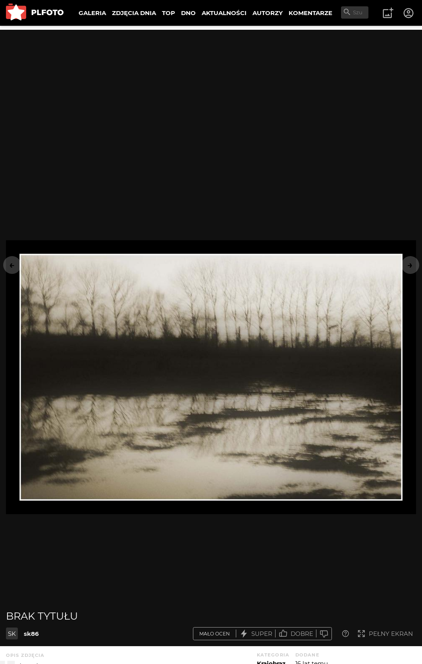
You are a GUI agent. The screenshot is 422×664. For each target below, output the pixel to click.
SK (12, 633)
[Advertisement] (211, 85)
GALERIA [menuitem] (92, 13)
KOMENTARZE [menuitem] (310, 13)
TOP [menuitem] (168, 13)
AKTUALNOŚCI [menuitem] (224, 13)
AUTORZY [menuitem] (267, 13)
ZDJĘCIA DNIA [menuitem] (134, 13)
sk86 (31, 633)
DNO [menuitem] (188, 13)
